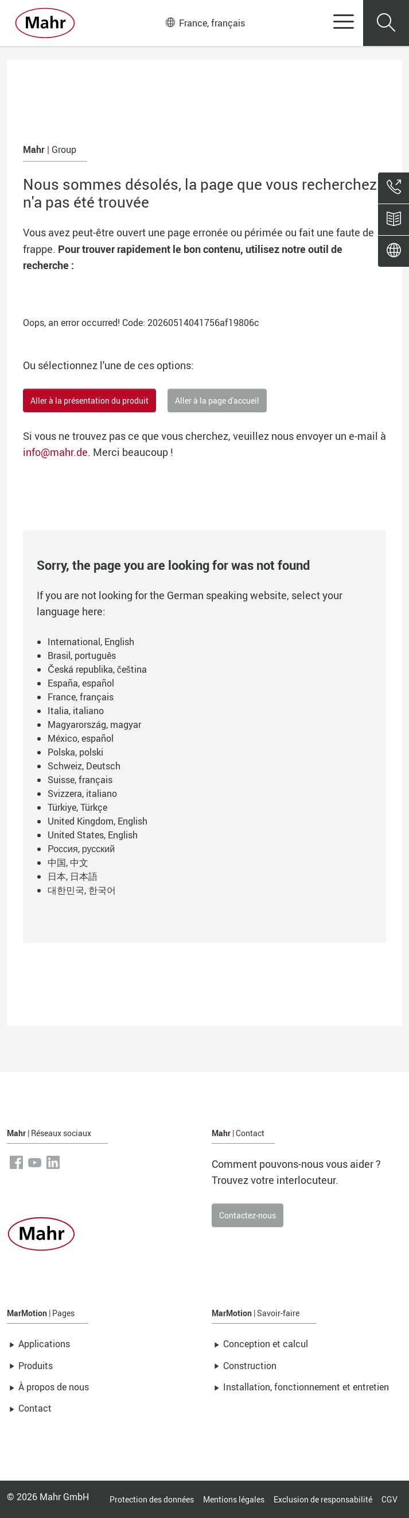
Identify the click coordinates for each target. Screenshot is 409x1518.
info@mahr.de (55, 452)
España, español (81, 683)
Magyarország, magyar (94, 724)
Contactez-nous (247, 1215)
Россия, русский (81, 848)
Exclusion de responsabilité (323, 1499)
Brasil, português (82, 655)
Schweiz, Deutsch (84, 766)
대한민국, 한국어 (82, 890)
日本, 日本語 (73, 876)
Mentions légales (233, 1499)
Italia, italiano (76, 710)
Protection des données (152, 1499)
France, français (205, 23)
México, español (81, 738)
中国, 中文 (68, 862)
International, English (91, 641)
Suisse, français (80, 779)
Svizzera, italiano (82, 793)
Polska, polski (75, 752)
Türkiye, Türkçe (77, 807)
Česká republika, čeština (97, 669)
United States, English (93, 835)
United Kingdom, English (97, 821)
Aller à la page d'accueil (217, 400)
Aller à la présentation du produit (89, 400)
